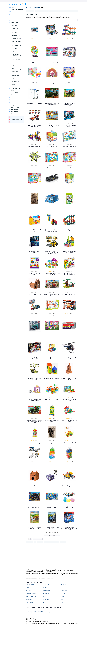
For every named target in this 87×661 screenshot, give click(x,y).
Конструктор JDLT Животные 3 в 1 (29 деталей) (69, 209)
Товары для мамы (13, 103)
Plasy (35, 541)
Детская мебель (13, 7)
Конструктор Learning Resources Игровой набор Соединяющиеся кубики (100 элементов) (51, 230)
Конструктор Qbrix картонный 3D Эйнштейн (34, 209)
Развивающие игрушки (16, 38)
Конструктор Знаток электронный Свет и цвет (52, 40)
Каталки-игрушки (15, 78)
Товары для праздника (16, 85)
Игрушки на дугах (15, 28)
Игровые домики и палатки (17, 45)
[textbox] (42, 4)
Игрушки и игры (13, 22)
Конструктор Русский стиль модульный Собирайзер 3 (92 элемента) (69, 62)
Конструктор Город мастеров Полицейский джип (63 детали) (34, 507)
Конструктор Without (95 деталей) (69, 442)
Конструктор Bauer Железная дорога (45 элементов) (69, 421)
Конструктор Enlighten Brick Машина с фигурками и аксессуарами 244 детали (34, 315)
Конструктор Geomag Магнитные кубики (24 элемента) (52, 147)
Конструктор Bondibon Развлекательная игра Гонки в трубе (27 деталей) (69, 528)
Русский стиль (62, 541)
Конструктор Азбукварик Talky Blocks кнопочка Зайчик (69, 168)
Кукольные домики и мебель (17, 69)
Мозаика (13, 51)
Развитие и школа (13, 109)
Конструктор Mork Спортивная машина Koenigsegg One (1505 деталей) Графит (52, 188)
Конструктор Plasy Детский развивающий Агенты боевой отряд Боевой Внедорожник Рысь (34, 41)
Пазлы (13, 82)
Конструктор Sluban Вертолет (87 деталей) (69, 358)
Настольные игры (15, 81)
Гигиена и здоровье (14, 92)
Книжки (11, 105)
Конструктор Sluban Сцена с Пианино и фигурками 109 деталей (34, 400)
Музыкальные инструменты (17, 36)
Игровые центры (15, 32)
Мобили (13, 26)
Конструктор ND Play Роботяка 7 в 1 (69, 315)
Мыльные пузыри (15, 84)
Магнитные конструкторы (17, 55)
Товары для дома (13, 111)
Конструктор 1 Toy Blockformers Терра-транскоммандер (52, 486)
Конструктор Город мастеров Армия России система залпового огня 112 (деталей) (34, 421)
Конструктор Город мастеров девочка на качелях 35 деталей (51, 336)
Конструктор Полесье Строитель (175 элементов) (52, 421)
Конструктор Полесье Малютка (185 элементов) (52, 463)
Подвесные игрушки (16, 23)
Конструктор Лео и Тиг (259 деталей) (69, 294)
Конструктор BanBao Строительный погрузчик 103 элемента (69, 486)
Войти (77, 4)
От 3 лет (14, 61)
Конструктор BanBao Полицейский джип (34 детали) (52, 528)
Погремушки (14, 25)
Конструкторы (15, 52)
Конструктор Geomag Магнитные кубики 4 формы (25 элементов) (69, 147)
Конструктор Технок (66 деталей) (51, 399)
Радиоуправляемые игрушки (17, 64)
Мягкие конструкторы (17, 59)
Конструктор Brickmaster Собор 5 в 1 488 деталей (34, 295)
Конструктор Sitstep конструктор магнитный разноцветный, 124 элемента (69, 83)
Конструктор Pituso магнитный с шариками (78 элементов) (69, 230)
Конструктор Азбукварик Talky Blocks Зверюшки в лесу (52, 168)
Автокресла (12, 14)
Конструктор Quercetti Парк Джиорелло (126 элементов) (69, 274)
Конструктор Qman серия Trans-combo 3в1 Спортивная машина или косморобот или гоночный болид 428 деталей (34, 464)
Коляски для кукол (15, 71)
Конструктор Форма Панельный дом (51, 378)
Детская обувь (13, 20)
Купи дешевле (13, 122)
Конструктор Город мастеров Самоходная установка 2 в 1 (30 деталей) (69, 104)
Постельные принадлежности (16, 9)
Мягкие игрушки (15, 42)
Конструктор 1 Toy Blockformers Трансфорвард (34, 379)
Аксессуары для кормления (15, 97)
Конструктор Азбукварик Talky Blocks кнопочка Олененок (34, 188)
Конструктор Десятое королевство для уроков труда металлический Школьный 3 (34, 336)
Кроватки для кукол (15, 72)
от (28, 17)
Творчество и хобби (14, 107)
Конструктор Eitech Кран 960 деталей (34, 103)
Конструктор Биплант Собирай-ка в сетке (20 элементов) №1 (52, 358)
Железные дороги (46, 596)
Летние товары (13, 114)
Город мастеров (40, 541)
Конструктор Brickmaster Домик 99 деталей (35, 486)
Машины (13, 65)
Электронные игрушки (16, 39)
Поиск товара (26, 4)
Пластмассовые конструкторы (15, 57)
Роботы (13, 74)
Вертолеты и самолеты (16, 66)
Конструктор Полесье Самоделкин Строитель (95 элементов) (35, 443)
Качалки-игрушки (15, 77)
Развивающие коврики (16, 29)
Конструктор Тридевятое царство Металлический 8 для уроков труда (69, 336)
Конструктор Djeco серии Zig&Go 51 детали (52, 126)
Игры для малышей (15, 79)
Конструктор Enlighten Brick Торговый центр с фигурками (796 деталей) (52, 295)
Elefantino (27, 541)
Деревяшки (46, 541)
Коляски (12, 12)
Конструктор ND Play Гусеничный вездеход (69, 126)
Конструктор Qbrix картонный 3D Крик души (52, 443)
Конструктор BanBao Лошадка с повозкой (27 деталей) (34, 528)
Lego (62, 587)
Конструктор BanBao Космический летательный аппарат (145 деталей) (35, 358)
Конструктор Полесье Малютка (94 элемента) (69, 463)
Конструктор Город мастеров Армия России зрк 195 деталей (52, 104)
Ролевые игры (46, 593)
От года (14, 60)
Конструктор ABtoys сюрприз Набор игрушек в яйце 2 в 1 (69, 507)
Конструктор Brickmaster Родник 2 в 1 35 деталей (69, 379)
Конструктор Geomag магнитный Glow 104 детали (34, 168)
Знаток (51, 541)
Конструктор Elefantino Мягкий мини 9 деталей (34, 83)
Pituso (32, 541)
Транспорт (12, 16)
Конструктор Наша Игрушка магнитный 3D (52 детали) (34, 62)
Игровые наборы (15, 48)
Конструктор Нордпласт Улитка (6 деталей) (69, 400)
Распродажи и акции (14, 117)
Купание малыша (13, 99)
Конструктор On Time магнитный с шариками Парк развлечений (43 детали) (34, 230)
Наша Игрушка (56, 541)
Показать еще (52, 535)
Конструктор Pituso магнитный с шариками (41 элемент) (69, 252)
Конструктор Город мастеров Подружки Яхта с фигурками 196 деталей (52, 62)
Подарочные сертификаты (30, 584)
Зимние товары (13, 90)
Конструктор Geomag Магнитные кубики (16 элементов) (69, 188)
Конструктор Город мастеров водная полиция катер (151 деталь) (52, 507)
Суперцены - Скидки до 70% (15, 119)
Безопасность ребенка (14, 101)
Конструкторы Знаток (17, 54)
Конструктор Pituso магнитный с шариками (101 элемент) (34, 147)
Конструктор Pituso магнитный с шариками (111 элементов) (69, 40)
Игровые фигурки (15, 49)
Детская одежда (13, 18)
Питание (12, 95)
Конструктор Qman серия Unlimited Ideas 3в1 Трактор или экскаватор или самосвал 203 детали (52, 252)
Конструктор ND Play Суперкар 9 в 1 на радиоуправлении (52, 315)
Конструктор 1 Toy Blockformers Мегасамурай (52, 209)
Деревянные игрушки (16, 35)
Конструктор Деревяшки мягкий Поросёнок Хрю (52, 83)
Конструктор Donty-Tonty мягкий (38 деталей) (34, 274)
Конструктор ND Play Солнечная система (34, 252)
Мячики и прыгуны (15, 44)
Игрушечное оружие (16, 75)
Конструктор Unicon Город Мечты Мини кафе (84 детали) (52, 274)
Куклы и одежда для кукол (17, 68)
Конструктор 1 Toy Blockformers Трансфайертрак (34, 126)
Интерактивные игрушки (16, 41)
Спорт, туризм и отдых (14, 88)
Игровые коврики (15, 31)
